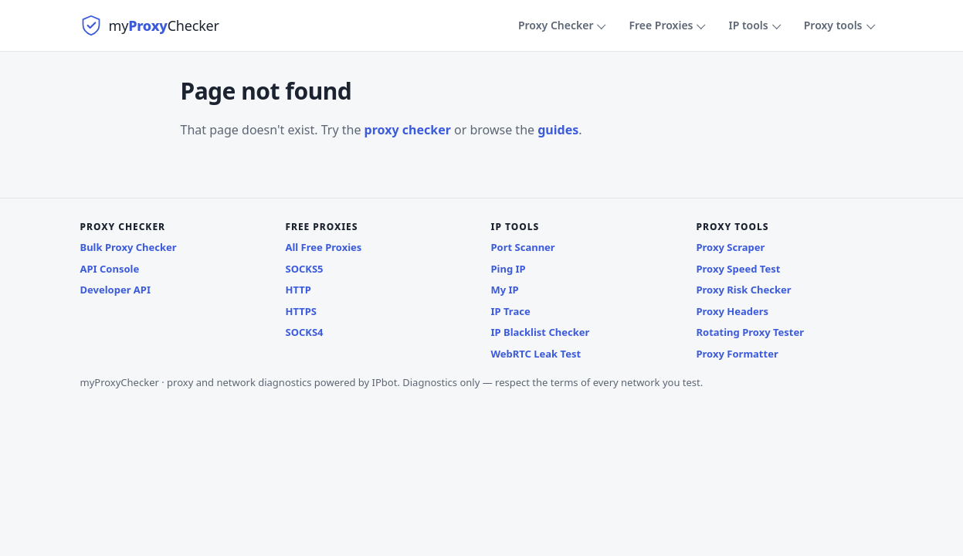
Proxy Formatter (737, 354)
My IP (505, 290)
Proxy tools (833, 25)
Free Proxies (661, 25)
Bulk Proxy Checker (128, 247)
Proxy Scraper (731, 247)
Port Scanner (523, 247)
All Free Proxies (324, 247)
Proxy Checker (556, 25)
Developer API (115, 290)
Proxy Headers (733, 311)
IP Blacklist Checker (540, 332)
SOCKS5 (305, 269)
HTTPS (301, 311)
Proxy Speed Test (739, 269)
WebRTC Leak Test (536, 354)
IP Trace (511, 311)
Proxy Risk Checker (744, 290)
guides (557, 129)
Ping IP (508, 269)
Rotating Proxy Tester (751, 332)
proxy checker (408, 129)
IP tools (748, 25)
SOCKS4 (305, 332)
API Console (110, 269)
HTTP (298, 290)
